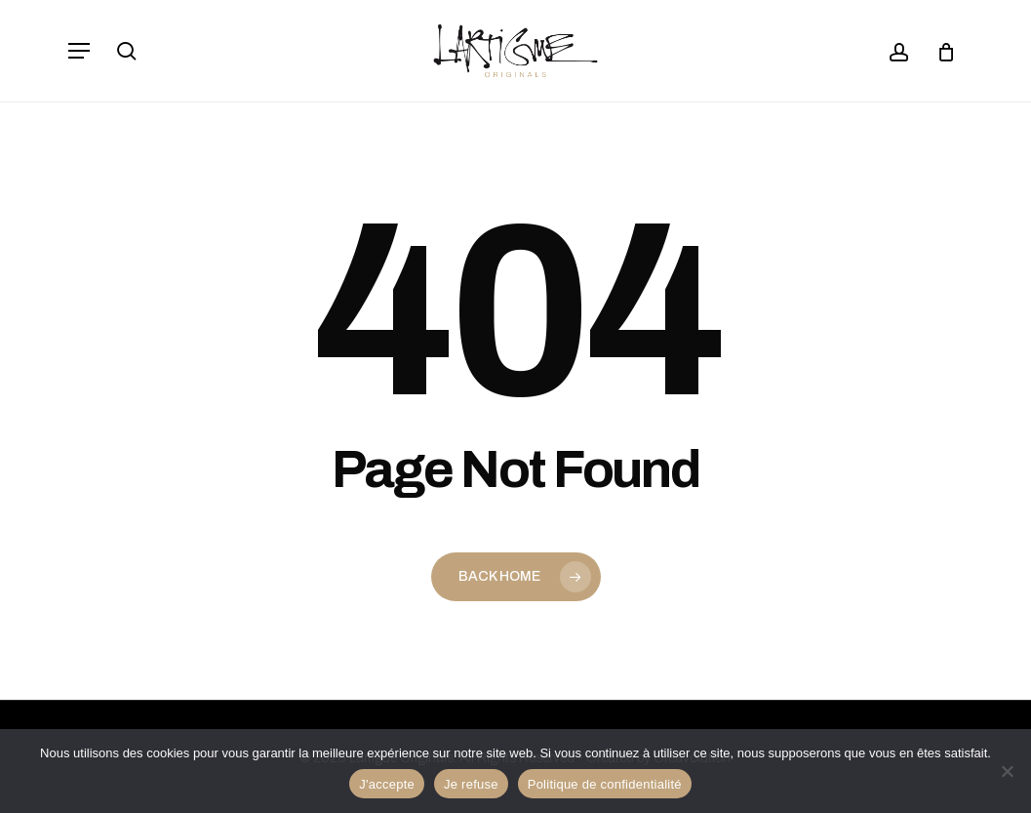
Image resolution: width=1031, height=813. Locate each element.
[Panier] (939, 51)
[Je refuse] (1006, 771)
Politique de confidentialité (605, 784)
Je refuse (471, 784)
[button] (79, 51)
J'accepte (387, 784)
